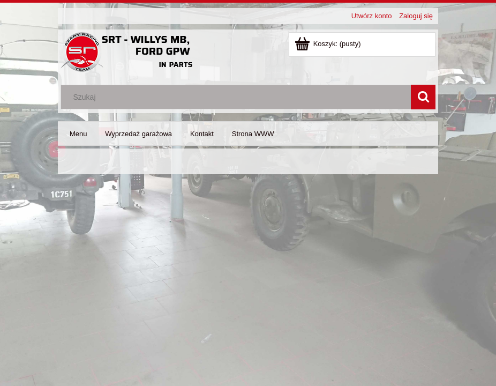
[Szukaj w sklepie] (238, 97)
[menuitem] (78, 133)
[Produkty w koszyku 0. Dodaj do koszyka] (328, 44)
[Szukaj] (423, 97)
